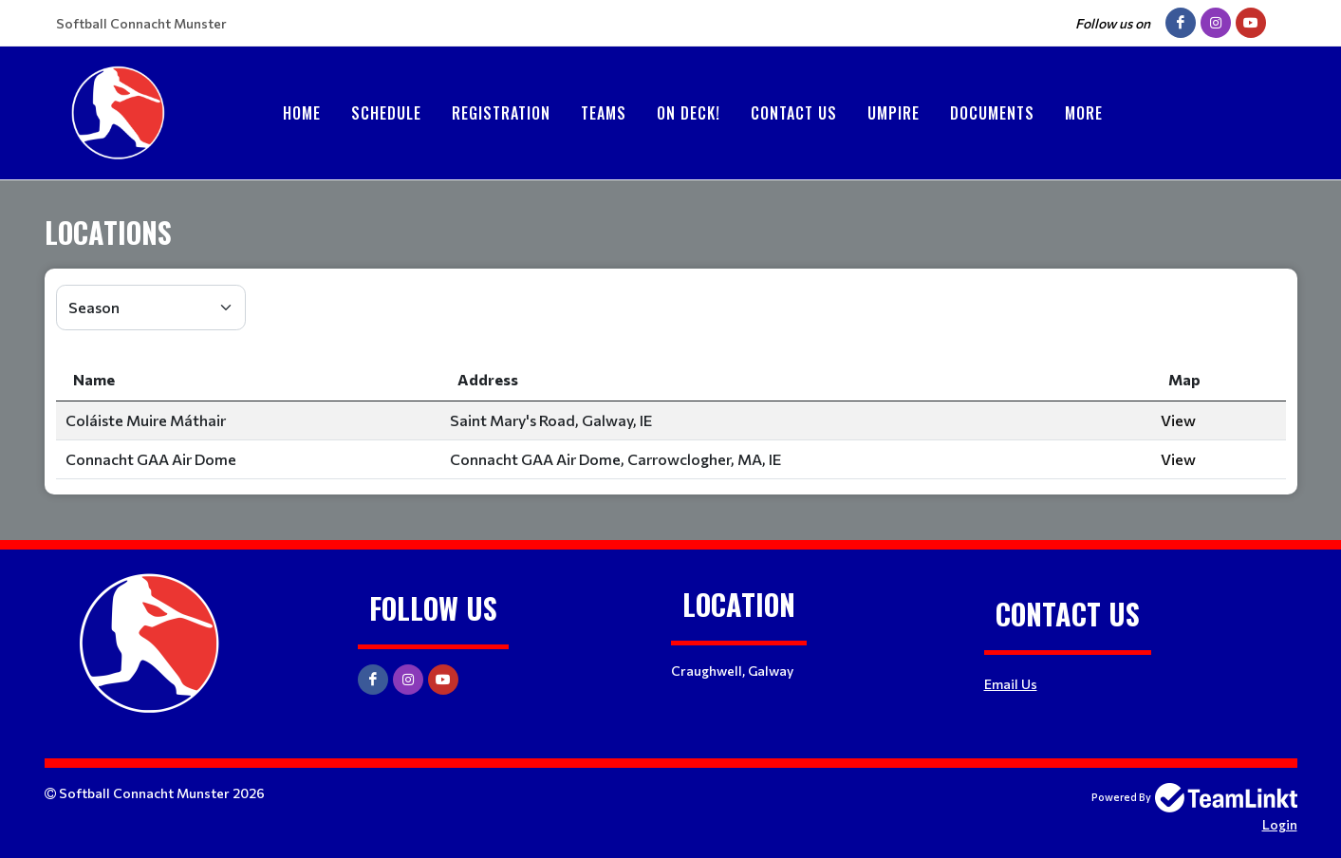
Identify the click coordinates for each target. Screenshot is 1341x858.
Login (1279, 824)
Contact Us (794, 113)
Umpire (893, 113)
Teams (603, 113)
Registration (501, 113)
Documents (992, 113)
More (1084, 113)
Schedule (386, 113)
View (1178, 420)
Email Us (1010, 684)
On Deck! (688, 113)
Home (302, 113)
